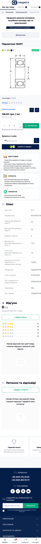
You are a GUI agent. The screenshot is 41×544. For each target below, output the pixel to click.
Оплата (12, 176)
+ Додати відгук (20, 317)
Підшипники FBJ (21, 12)
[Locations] (35, 3)
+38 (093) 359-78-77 (21, 480)
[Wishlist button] (32, 110)
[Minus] (4, 125)
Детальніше (20, 35)
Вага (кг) (8, 210)
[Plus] (14, 125)
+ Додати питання (20, 390)
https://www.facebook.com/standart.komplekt (12, 491)
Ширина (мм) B (11, 236)
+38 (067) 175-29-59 (20, 477)
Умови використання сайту (22, 510)
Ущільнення (10, 216)
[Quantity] (9, 125)
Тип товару (9, 293)
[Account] (39, 3)
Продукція (9, 270)
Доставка (13, 156)
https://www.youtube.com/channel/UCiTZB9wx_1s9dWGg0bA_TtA (28, 491)
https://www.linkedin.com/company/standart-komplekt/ (23, 491)
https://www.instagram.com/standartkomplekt (18, 491)
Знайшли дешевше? (9, 109)
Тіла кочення (10, 275)
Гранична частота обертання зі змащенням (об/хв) (13, 262)
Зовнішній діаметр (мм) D (13, 222)
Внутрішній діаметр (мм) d (13, 229)
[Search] (7, 3)
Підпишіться (30, 505)
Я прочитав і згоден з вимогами (22, 510)
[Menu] (3, 3)
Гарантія (12, 192)
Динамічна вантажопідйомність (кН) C (13, 243)
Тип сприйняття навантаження (11, 282)
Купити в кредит (20, 146)
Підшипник (9, 12)
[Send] (36, 140)
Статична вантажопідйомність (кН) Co (13, 253)
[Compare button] (37, 110)
